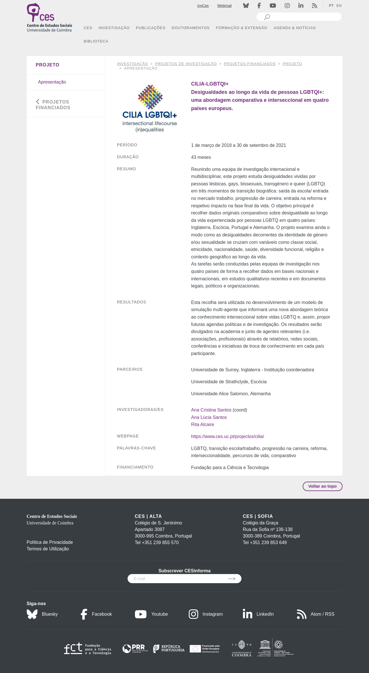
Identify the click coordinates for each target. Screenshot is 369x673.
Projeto (292, 64)
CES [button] (88, 28)
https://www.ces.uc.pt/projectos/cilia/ (227, 436)
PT (331, 6)
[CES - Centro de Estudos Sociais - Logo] (49, 16)
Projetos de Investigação (186, 64)
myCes (203, 5)
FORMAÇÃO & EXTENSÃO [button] (241, 28)
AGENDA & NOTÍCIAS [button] (295, 28)
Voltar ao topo (322, 486)
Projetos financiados (250, 64)
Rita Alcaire (202, 424)
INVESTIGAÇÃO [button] (114, 28)
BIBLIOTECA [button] (96, 41)
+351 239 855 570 (160, 542)
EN (339, 6)
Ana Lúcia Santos (209, 417)
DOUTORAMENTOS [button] (191, 28)
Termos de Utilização (48, 548)
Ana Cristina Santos (211, 410)
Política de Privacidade (50, 542)
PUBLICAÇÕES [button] (150, 28)
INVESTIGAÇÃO (132, 64)
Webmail (224, 5)
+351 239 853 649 (268, 542)
